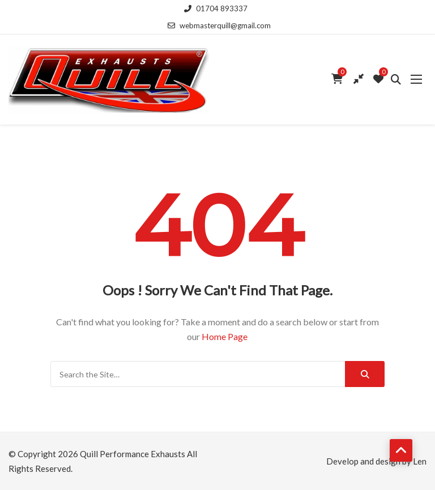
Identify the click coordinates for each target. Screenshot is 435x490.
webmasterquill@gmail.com (219, 25)
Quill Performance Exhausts (132, 454)
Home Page (225, 336)
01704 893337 (216, 8)
